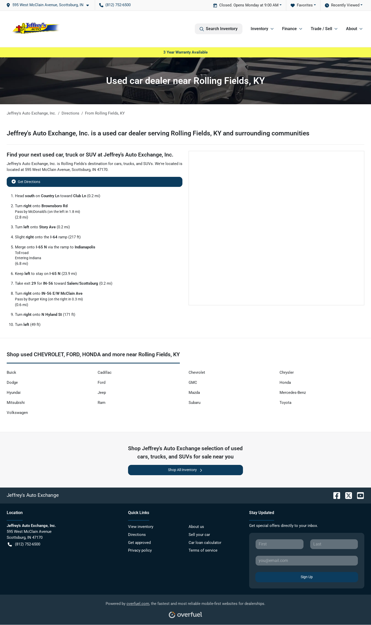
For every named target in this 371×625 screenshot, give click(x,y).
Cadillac (105, 372)
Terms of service (203, 550)
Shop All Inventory (185, 470)
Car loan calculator (205, 542)
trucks (128, 163)
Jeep (102, 392)
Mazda (194, 392)
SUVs (148, 163)
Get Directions (26, 181)
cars (118, 163)
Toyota (285, 402)
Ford (101, 382)
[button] (49, 5)
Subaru (194, 402)
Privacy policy (140, 550)
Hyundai (14, 392)
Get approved (139, 542)
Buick (11, 372)
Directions (137, 534)
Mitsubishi (16, 402)
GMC (193, 382)
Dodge (12, 382)
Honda (285, 382)
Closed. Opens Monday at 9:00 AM (246, 5)
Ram (101, 402)
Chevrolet (197, 372)
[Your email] (306, 560)
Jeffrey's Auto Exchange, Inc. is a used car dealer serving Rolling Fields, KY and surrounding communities (158, 133)
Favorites (302, 5)
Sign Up (307, 577)
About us (196, 526)
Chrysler (287, 372)
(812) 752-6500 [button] (115, 5)
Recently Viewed (342, 5)
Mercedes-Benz (293, 392)
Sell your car (199, 534)
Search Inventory (219, 29)
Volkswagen (17, 412)
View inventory (140, 526)
